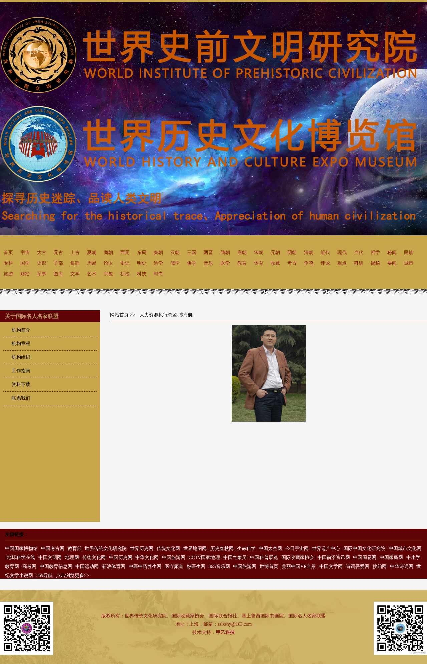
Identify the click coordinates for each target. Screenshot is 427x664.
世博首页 (269, 566)
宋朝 (258, 252)
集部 (75, 263)
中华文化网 (147, 557)
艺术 (91, 273)
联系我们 (21, 398)
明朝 (292, 252)
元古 (58, 252)
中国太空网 (270, 548)
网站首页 (119, 314)
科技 (141, 273)
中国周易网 (364, 557)
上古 (75, 252)
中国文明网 (50, 557)
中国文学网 (331, 566)
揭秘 (375, 263)
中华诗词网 (401, 566)
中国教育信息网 (56, 566)
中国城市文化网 (405, 548)
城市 (408, 263)
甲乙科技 (225, 632)
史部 (41, 263)
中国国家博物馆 (21, 548)
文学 (75, 273)
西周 (125, 252)
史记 (125, 263)
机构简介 (21, 330)
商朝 (108, 252)
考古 (292, 263)
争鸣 (308, 263)
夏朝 (91, 252)
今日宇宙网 (297, 548)
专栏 (8, 263)
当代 (358, 252)
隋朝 (225, 252)
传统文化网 (168, 548)
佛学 (191, 263)
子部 (58, 263)
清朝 (308, 252)
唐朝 (242, 252)
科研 (358, 263)
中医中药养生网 (145, 566)
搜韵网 (380, 566)
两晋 (208, 252)
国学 (25, 263)
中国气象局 (235, 557)
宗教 (108, 273)
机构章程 (21, 343)
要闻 (392, 263)
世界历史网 (141, 548)
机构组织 (21, 357)
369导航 (44, 575)
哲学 (375, 252)
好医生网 (196, 566)
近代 (325, 252)
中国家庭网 (391, 557)
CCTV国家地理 (204, 557)
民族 (408, 252)
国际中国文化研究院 (364, 548)
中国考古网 (52, 548)
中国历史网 (120, 557)
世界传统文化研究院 (106, 548)
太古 (41, 252)
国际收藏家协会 (297, 557)
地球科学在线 (21, 557)
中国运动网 (87, 566)
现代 (342, 252)
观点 (342, 263)
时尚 (158, 273)
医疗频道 (174, 566)
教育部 (75, 548)
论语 (108, 263)
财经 (25, 273)
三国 (191, 252)
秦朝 (158, 252)
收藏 (275, 263)
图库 (58, 273)
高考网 (29, 566)
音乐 (208, 263)
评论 (325, 263)
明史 (141, 263)
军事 (41, 273)
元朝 (275, 252)
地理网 (72, 557)
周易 (91, 263)
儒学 (175, 263)
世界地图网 (195, 548)
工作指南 (21, 370)
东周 (141, 252)
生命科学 (246, 548)
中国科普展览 (264, 557)
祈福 (125, 273)
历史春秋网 (222, 548)
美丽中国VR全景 (299, 566)
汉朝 (175, 252)
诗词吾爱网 (357, 566)
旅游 (8, 273)
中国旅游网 (173, 557)
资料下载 (21, 384)
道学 (158, 263)
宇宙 (25, 252)
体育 (258, 263)
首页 (8, 252)
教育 (242, 263)
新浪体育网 (113, 566)
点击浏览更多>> (72, 575)
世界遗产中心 (326, 548)
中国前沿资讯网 (333, 557)
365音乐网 (219, 566)
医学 (225, 263)
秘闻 (392, 252)
